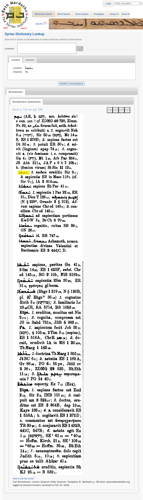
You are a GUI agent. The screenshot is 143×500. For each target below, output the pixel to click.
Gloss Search (82, 14)
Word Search (63, 14)
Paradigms (99, 14)
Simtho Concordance (71, 83)
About (124, 14)
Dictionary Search (43, 14)
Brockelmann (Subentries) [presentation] (27, 101)
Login (108, 3)
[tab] (15, 60)
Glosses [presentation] (30, 60)
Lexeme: (10, 48)
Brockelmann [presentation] (16, 92)
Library (113, 14)
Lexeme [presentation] (15, 60)
